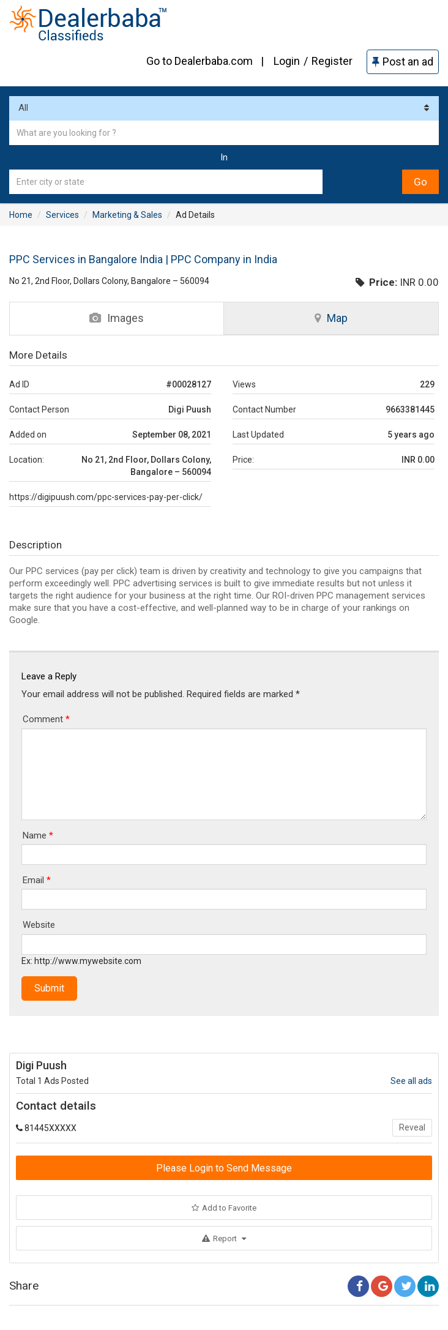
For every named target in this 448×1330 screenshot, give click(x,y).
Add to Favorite (224, 1207)
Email (37, 880)
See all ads (411, 1081)
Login (287, 60)
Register (332, 60)
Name (38, 835)
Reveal (412, 1127)
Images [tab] (116, 318)
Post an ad (402, 61)
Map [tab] (331, 318)
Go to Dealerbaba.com (199, 60)
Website (39, 924)
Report (224, 1238)
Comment (46, 719)
